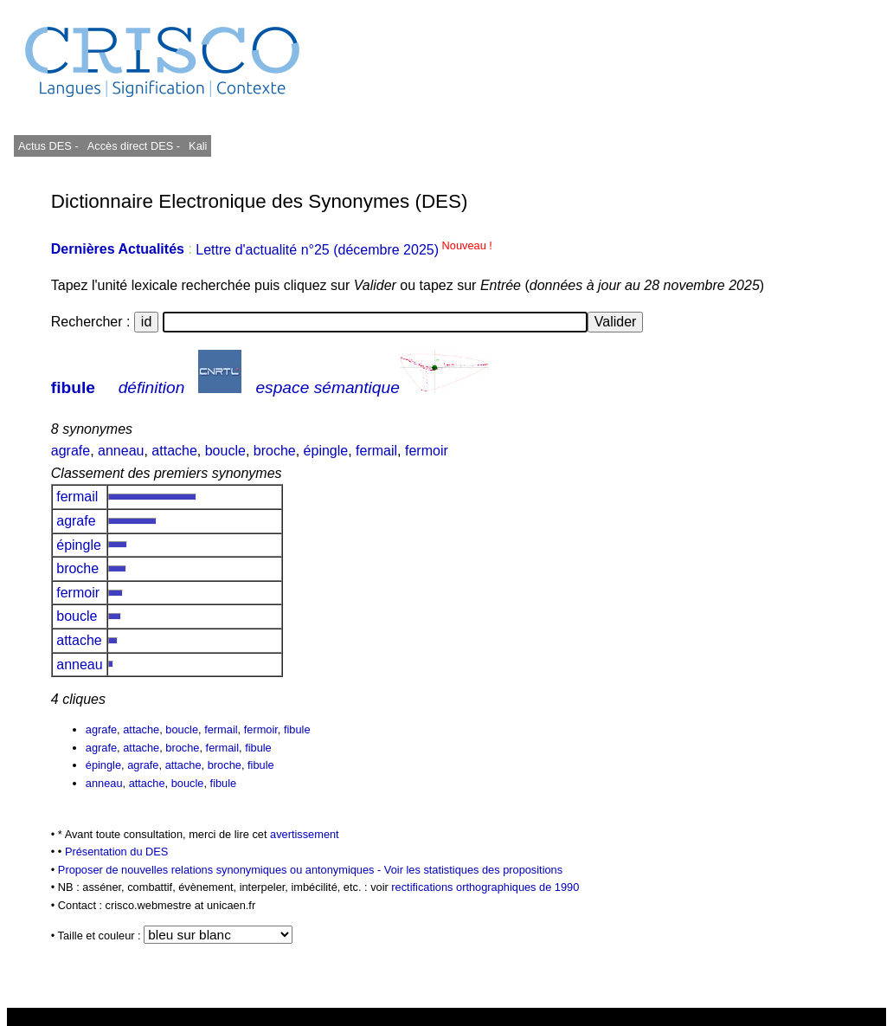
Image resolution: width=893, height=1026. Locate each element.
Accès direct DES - (133, 145)
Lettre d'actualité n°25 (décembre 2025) (344, 249)
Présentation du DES (117, 851)
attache (173, 450)
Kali (198, 145)
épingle (326, 450)
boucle (225, 450)
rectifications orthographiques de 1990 (485, 887)
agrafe (70, 450)
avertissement (304, 834)
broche (275, 450)
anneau (121, 450)
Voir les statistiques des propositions (473, 869)
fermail (376, 450)
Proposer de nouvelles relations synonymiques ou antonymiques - (221, 869)
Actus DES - (48, 145)
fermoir (426, 450)
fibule (73, 387)
